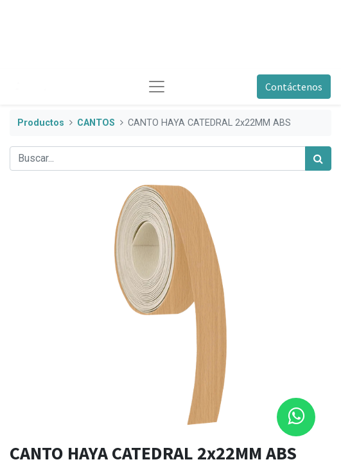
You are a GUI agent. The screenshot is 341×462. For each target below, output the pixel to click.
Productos (40, 122)
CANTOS (96, 122)
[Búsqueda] (318, 158)
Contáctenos (293, 86)
